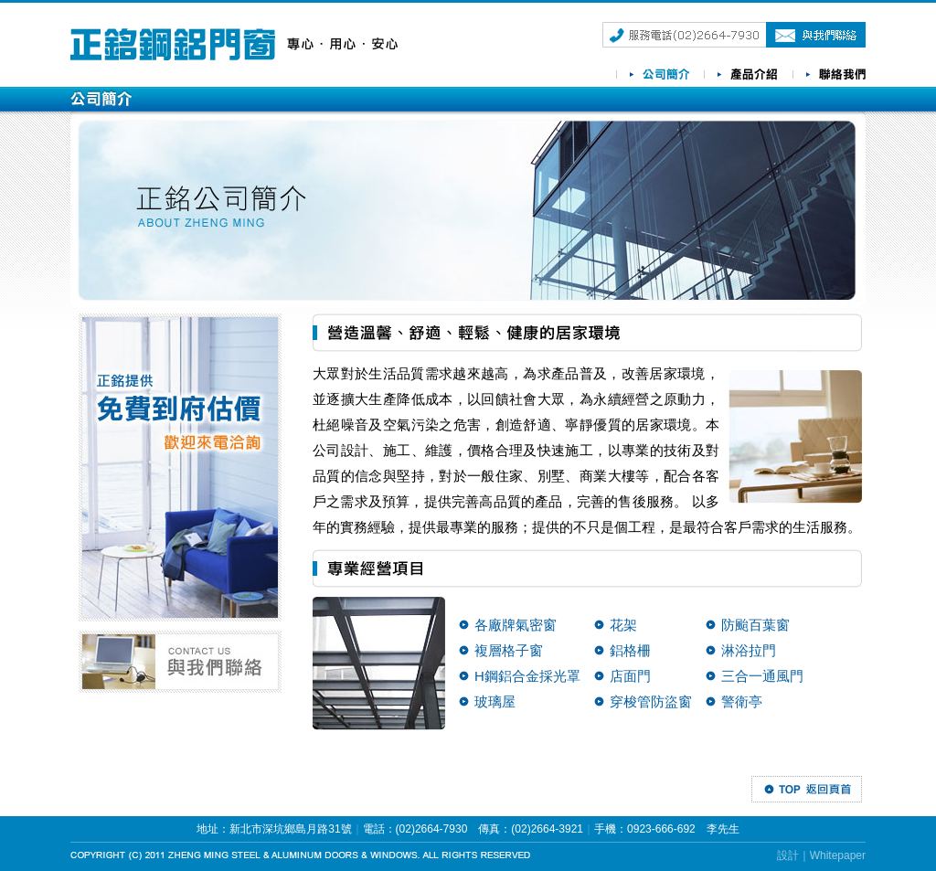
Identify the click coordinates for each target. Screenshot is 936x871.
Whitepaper (838, 855)
